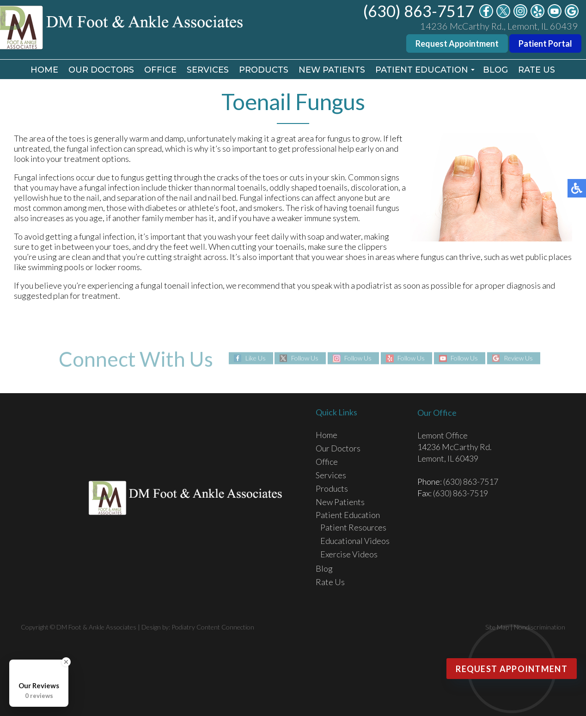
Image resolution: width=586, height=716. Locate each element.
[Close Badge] (66, 662)
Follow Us (304, 358)
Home (44, 70)
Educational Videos (355, 541)
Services (208, 70)
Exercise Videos (349, 554)
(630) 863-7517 (418, 10)
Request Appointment (457, 43)
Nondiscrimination (539, 627)
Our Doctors (101, 70)
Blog (495, 70)
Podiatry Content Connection (212, 627)
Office (160, 70)
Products (263, 70)
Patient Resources (353, 527)
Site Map (497, 627)
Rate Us (536, 70)
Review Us (518, 358)
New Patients (332, 70)
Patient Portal (545, 43)
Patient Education (421, 70)
